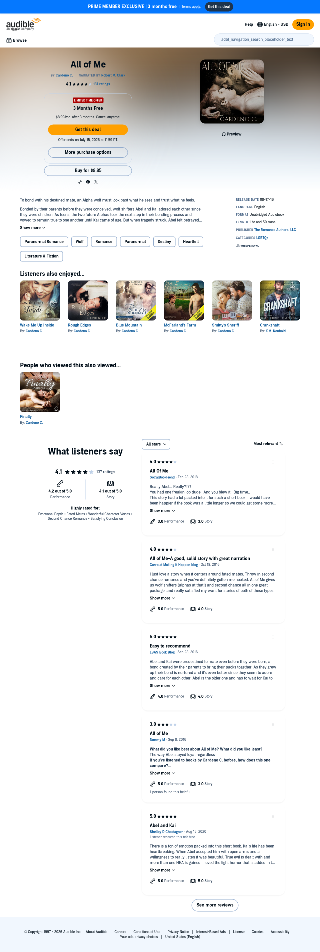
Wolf (80, 241)
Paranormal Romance (44, 241)
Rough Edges (79, 325)
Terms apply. (144, 7)
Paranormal (135, 241)
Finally (26, 416)
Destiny (164, 241)
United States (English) (182, 937)
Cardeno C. (34, 331)
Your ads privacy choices (139, 937)
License (238, 932)
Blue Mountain (129, 325)
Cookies (258, 932)
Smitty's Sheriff (225, 325)
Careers (120, 932)
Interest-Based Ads (211, 932)
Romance (104, 241)
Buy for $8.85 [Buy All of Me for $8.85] (88, 170)
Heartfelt (191, 241)
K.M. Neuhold (276, 331)
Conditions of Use (147, 932)
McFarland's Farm (180, 325)
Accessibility (280, 932)
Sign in (303, 24)
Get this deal (88, 129)
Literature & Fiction (41, 256)
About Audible (96, 932)
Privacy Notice (178, 932)
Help (249, 24)
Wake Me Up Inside (37, 325)
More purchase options (88, 152)
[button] (80, 182)
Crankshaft (270, 325)
